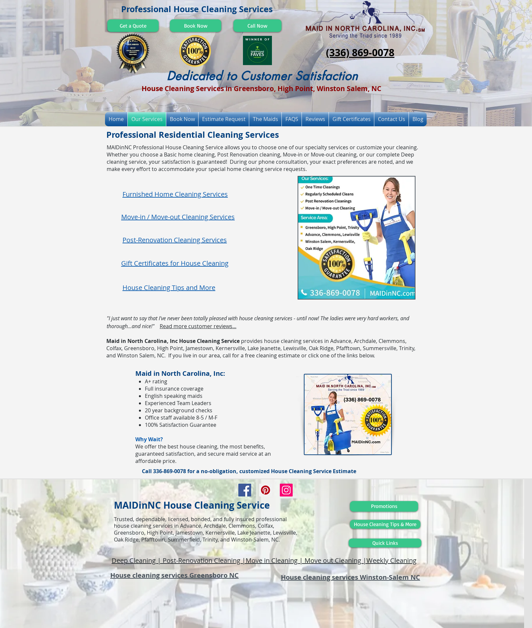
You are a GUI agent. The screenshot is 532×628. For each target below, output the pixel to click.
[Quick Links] (385, 543)
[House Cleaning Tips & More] (385, 524)
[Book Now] (195, 25)
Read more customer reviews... (198, 326)
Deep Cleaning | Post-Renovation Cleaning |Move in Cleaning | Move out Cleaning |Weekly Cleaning (264, 560)
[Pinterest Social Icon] (265, 490)
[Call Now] (257, 25)
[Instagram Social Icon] (286, 490)
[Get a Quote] (133, 25)
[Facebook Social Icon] (244, 490)
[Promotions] (384, 506)
